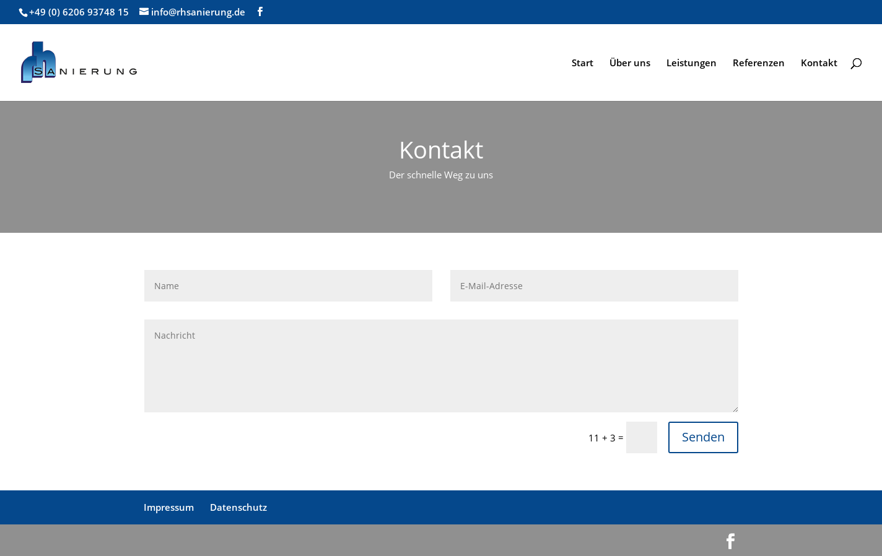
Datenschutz (238, 507)
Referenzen (759, 63)
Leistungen (691, 63)
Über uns (629, 63)
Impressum (169, 507)
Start (582, 63)
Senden (703, 436)
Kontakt (819, 63)
